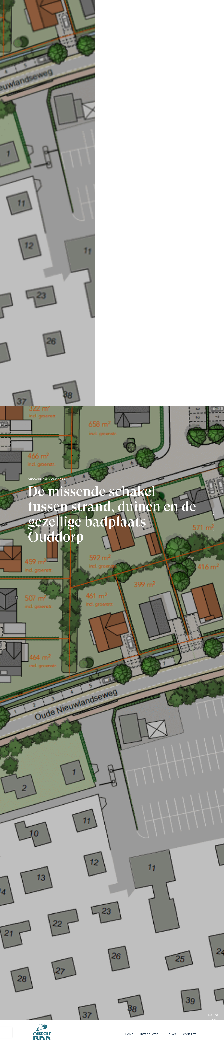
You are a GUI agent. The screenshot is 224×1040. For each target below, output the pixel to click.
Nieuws (171, 1034)
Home (129, 1034)
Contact (189, 1034)
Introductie (149, 1034)
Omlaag (213, 1015)
